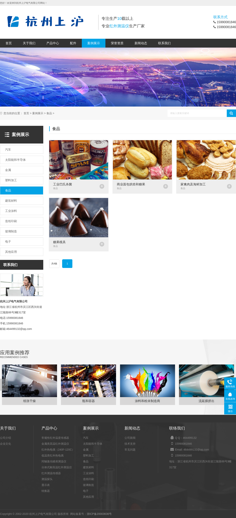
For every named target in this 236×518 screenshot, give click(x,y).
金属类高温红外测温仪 (55, 443)
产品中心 (52, 43)
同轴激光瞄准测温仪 (53, 461)
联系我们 (164, 43)
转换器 (45, 490)
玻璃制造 (88, 485)
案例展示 (93, 43)
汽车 (85, 437)
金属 (85, 449)
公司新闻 (130, 437)
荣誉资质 (117, 43)
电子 (85, 490)
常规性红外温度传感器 (55, 437)
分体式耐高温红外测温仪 (56, 467)
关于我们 (29, 43)
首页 (9, 43)
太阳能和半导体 (92, 443)
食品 (49, 113)
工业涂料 (88, 473)
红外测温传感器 (51, 473)
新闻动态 (141, 43)
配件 (73, 43)
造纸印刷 (88, 479)
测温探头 (47, 479)
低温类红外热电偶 (52, 455)
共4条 (54, 263)
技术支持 (130, 443)
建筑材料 (88, 467)
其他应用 (88, 496)
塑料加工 (88, 455)
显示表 (45, 485)
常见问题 (130, 449)
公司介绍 (5, 437)
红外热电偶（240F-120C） (58, 449)
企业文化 (5, 443)
